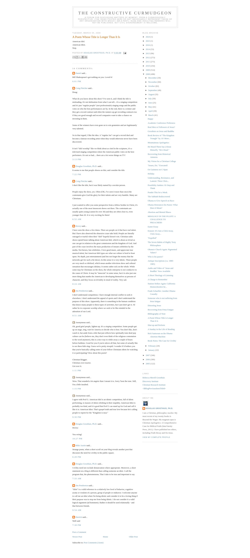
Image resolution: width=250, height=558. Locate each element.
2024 (148, 37)
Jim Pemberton (82, 291)
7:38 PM (76, 525)
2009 (148, 70)
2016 (148, 45)
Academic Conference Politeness (161, 123)
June (150, 102)
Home (105, 537)
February (152, 346)
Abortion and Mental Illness (159, 212)
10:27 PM (77, 438)
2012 (148, 57)
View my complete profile (156, 437)
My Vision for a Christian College (162, 161)
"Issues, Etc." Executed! (158, 165)
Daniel (78, 73)
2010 (148, 66)
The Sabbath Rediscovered (159, 196)
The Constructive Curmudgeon (125, 13)
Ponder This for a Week (157, 192)
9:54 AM (76, 510)
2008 (148, 74)
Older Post (133, 537)
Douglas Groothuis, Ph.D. (86, 166)
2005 (148, 363)
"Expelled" (152, 238)
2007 (148, 355)
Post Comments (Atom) (94, 542)
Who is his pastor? (155, 256)
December (152, 78)
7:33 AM (76, 478)
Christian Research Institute (154, 385)
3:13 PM (76, 159)
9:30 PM (76, 417)
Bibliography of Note (156, 314)
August (151, 94)
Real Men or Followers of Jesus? (161, 127)
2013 (148, 53)
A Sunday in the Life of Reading (161, 329)
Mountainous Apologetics (158, 142)
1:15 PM (76, 388)
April (150, 111)
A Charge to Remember (157, 279)
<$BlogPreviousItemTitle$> (154, 388)
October (151, 86)
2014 (148, 49)
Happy (150, 119)
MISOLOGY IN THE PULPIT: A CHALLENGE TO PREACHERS (162, 219)
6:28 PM (76, 457)
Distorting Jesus (154, 305)
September (153, 90)
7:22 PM (76, 174)
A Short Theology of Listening (160, 275)
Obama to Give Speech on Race (161, 200)
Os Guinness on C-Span (158, 169)
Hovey (78, 226)
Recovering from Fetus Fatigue (160, 309)
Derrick (79, 517)
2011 (148, 61)
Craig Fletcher (82, 88)
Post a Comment (79, 532)
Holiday (151, 173)
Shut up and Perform (156, 325)
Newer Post (77, 537)
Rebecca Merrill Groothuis (154, 377)
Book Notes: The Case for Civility (162, 341)
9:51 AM (76, 315)
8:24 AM (76, 284)
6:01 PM (76, 81)
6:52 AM (76, 219)
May (150, 107)
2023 (148, 41)
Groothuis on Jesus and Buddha (161, 131)
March (151, 115)
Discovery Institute (150, 381)
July (150, 98)
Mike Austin (81, 445)
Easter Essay (153, 226)
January (151, 350)
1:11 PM (76, 370)
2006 (148, 359)
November (153, 82)
